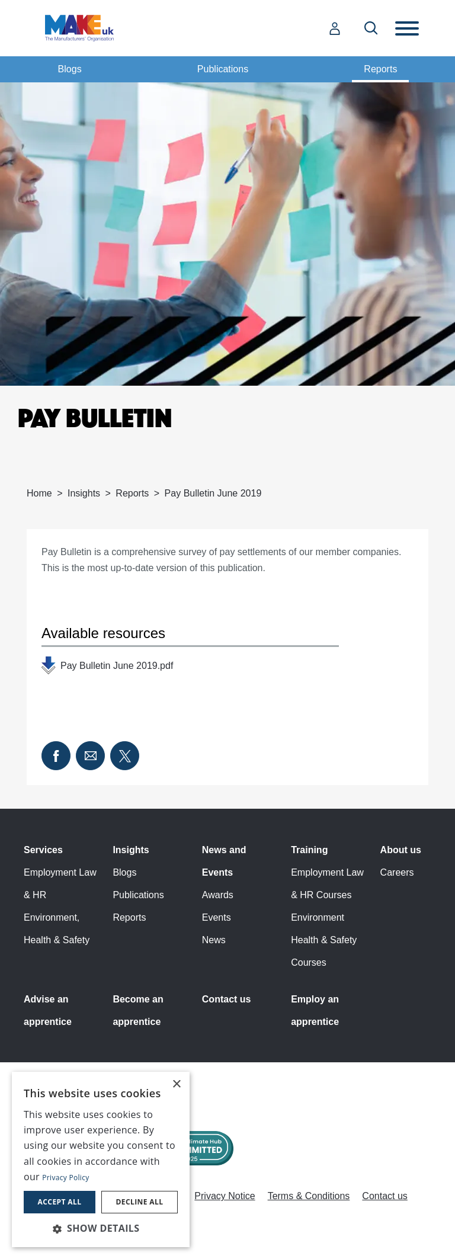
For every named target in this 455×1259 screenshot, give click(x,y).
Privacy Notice (224, 1196)
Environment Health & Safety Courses (324, 940)
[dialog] (101, 1159)
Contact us (226, 999)
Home (39, 493)
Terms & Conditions (309, 1196)
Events (216, 917)
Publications (222, 69)
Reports (380, 69)
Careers (397, 872)
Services (43, 850)
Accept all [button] (60, 1202)
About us (400, 850)
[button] (101, 1228)
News (214, 940)
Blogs (70, 69)
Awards (217, 895)
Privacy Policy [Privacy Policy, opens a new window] (65, 1177)
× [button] (176, 1084)
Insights (84, 493)
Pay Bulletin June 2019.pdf (116, 666)
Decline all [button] (140, 1202)
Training (309, 850)
